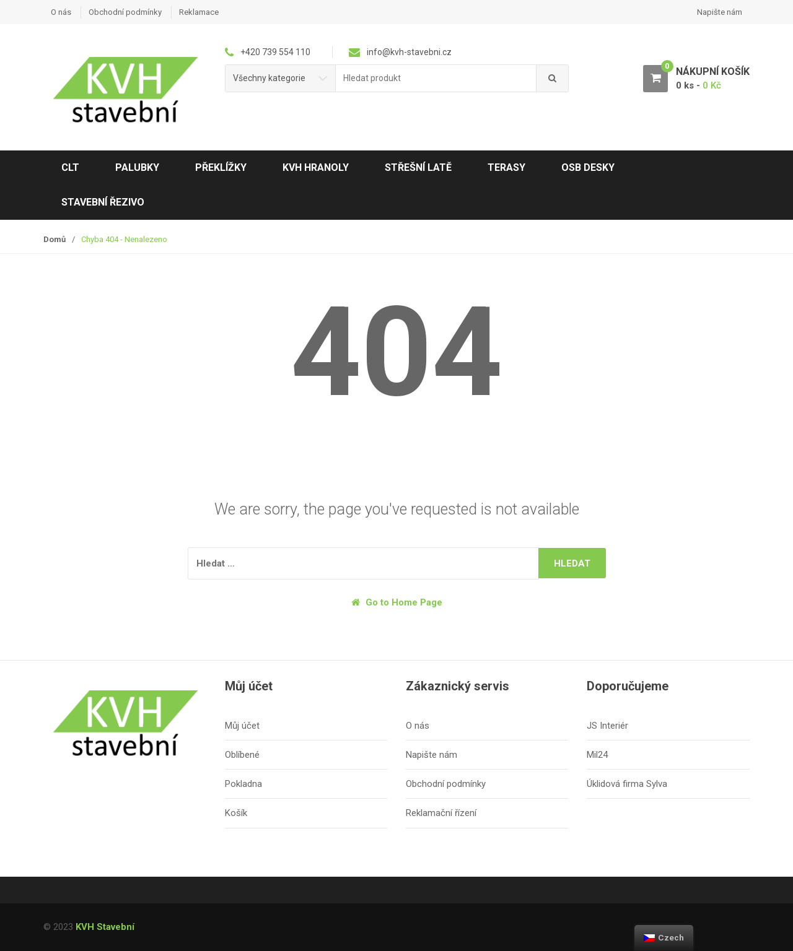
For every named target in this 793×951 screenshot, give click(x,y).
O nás (61, 12)
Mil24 (597, 754)
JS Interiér (607, 725)
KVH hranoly (316, 167)
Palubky (137, 167)
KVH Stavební (105, 926)
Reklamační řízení (441, 813)
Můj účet (242, 725)
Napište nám (719, 12)
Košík (236, 813)
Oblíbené (242, 754)
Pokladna (243, 783)
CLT (70, 167)
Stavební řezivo (102, 202)
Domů (54, 239)
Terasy (506, 167)
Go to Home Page (396, 602)
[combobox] (436, 78)
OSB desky (588, 167)
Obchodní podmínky (125, 12)
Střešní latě (418, 167)
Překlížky (221, 167)
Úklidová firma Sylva (627, 783)
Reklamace (199, 12)
